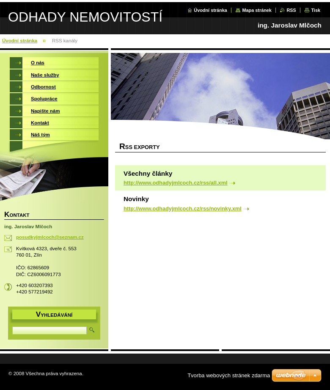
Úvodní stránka (210, 10)
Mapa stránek (257, 10)
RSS (291, 10)
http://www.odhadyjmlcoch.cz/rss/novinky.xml (183, 208)
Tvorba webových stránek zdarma (228, 375)
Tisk (315, 10)
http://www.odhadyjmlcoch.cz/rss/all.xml (176, 183)
